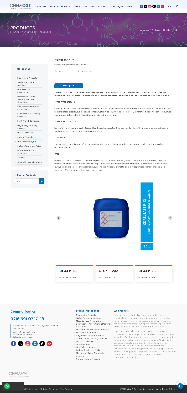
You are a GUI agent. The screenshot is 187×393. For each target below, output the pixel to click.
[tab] (68, 85)
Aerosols (21, 157)
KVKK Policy (125, 389)
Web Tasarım (66, 389)
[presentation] (68, 85)
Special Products (25, 137)
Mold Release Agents (27, 141)
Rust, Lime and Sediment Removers (28, 108)
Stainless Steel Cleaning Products (28, 115)
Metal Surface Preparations (23, 91)
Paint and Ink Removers (28, 121)
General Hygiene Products (29, 162)
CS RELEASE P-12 (170, 30)
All (18, 73)
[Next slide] (170, 218)
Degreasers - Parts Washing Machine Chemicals (26, 99)
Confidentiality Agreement (146, 389)
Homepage (144, 30)
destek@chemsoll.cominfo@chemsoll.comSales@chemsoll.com (24, 334)
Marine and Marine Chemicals (25, 151)
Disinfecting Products (27, 78)
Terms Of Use (168, 389)
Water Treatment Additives (25, 83)
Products (156, 30)
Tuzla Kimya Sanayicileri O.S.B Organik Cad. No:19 (35, 325)
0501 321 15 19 (19, 328)
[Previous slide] (58, 218)
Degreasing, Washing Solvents (27, 126)
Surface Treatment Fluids (29, 146)
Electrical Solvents (25, 132)
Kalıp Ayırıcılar (86, 71)
